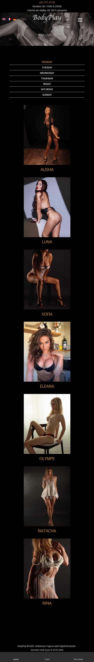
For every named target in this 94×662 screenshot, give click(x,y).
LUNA (47, 241)
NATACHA (47, 530)
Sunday (47, 94)
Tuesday (47, 67)
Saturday (47, 89)
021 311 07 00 (47, 2)
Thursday (47, 78)
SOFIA (47, 314)
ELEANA (47, 386)
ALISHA (47, 169)
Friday (47, 83)
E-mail (47, 657)
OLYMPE (47, 458)
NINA (47, 603)
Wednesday (47, 72)
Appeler (16, 657)
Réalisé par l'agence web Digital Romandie (55, 646)
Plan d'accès (78, 657)
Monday (47, 61)
